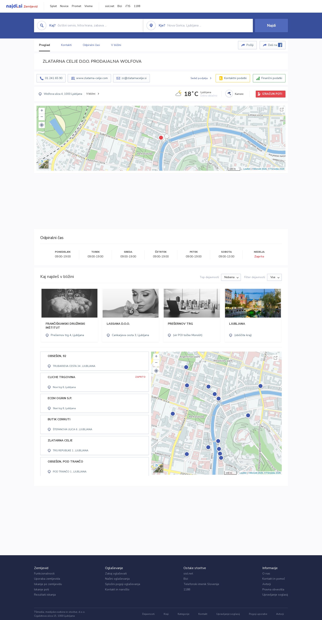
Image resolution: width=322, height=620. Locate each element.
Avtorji (266, 584)
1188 (137, 6)
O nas (266, 574)
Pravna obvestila (273, 589)
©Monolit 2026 (259, 169)
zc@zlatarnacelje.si (134, 78)
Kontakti (66, 45)
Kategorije (183, 614)
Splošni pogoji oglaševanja (122, 584)
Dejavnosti (148, 614)
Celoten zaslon (282, 109)
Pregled (44, 45)
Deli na (275, 45)
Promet (76, 6)
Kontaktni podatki (235, 78)
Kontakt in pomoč (273, 579)
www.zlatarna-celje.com (92, 78)
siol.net (109, 6)
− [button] (41, 117)
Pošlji (249, 45)
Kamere (239, 94)
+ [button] (41, 111)
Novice (64, 6)
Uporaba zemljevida (47, 579)
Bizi (119, 6)
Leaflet (246, 169)
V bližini (116, 45)
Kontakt (202, 614)
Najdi (271, 25)
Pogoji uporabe (258, 614)
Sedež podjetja (199, 78)
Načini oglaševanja (117, 579)
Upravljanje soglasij (275, 595)
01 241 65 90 (53, 78)
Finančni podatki (271, 78)
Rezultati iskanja (45, 595)
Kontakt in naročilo (117, 589)
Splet (53, 6)
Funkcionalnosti (44, 574)
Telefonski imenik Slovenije (201, 584)
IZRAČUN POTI (272, 94)
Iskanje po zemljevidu (48, 584)
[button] (42, 125)
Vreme (88, 6)
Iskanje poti (41, 589)
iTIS (127, 6)
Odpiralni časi (91, 45)
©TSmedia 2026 (276, 169)
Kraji (166, 614)
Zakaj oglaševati (116, 574)
